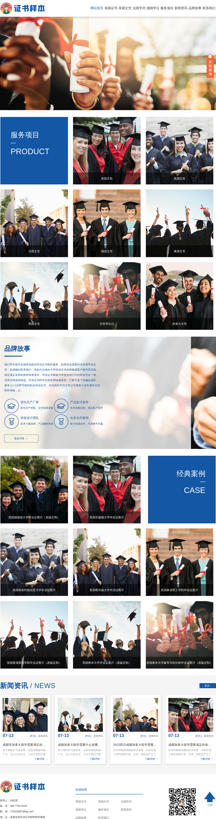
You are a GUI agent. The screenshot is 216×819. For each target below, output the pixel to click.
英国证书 (110, 8)
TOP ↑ (210, 799)
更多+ (207, 685)
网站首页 (96, 8)
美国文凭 (125, 8)
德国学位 (153, 8)
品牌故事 (194, 8)
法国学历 (139, 8)
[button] (102, 106)
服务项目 (166, 8)
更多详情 (21, 438)
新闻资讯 (180, 8)
